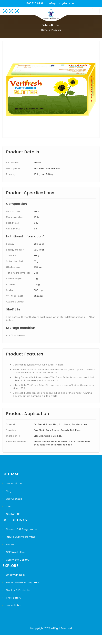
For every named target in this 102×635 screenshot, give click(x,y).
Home (44, 30)
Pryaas (10, 544)
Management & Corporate (22, 582)
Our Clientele (14, 498)
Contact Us (13, 514)
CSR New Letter (15, 552)
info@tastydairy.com (62, 3)
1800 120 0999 (35, 3)
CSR (8, 506)
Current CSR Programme (21, 529)
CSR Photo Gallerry (17, 559)
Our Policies (13, 605)
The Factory (13, 598)
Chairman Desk (15, 575)
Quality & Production (19, 590)
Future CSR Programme (20, 537)
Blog (8, 491)
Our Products (14, 483)
